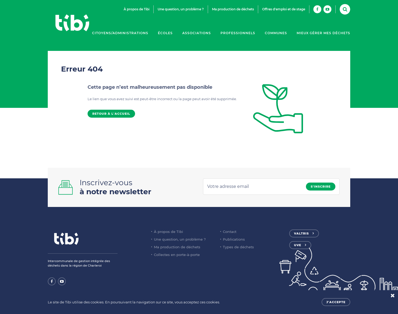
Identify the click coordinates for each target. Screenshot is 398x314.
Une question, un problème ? (181, 9)
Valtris (301, 233)
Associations (196, 33)
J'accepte (335, 302)
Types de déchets (238, 247)
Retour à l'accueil (111, 114)
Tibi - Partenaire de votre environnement (72, 23)
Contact (229, 231)
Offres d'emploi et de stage (283, 9)
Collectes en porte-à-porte (177, 255)
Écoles (165, 33)
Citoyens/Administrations (120, 33)
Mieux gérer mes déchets (323, 33)
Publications (234, 239)
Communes (276, 33)
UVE (297, 245)
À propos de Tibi (136, 9)
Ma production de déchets (233, 9)
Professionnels (237, 33)
